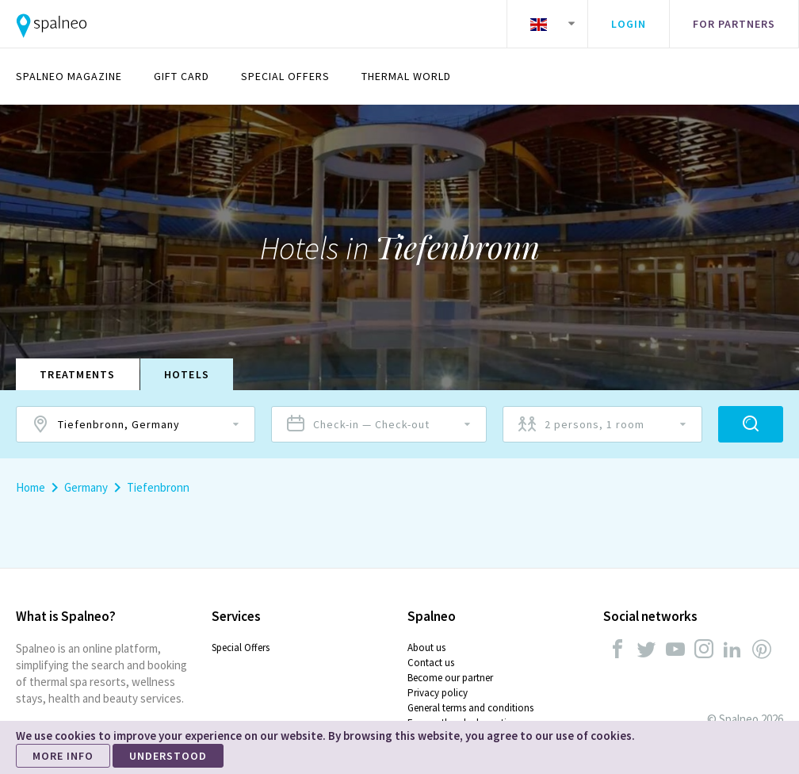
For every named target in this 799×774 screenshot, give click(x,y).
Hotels (187, 374)
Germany (86, 487)
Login (628, 24)
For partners (734, 24)
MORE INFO (63, 756)
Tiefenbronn (158, 487)
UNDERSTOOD (168, 756)
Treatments (78, 374)
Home (30, 487)
